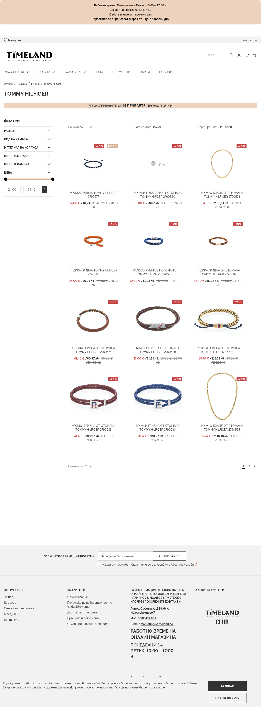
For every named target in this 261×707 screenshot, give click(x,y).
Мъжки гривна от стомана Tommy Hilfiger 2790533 (98, 450)
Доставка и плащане (82, 612)
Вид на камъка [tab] (16, 136)
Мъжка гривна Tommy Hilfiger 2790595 (98, 284)
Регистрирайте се (104, 102)
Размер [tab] (9, 128)
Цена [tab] (8, 170)
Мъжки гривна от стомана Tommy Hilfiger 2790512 (222, 367)
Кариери (10, 602)
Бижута (41, 69)
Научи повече (76, 696)
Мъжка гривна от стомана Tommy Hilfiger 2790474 (98, 367)
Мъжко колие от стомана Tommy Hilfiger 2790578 (226, 201)
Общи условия (77, 597)
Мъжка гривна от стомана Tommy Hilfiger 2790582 (222, 284)
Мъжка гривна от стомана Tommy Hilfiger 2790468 (162, 367)
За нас (8, 597)
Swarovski (68, 69)
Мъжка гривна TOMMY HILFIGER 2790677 (98, 201)
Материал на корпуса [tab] (21, 145)
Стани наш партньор (19, 608)
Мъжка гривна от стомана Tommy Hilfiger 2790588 (158, 284)
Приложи (44, 187)
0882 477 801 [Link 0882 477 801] (144, 9)
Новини (154, 69)
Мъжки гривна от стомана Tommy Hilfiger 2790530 (162, 450)
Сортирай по (206, 124)
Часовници (13, 69)
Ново (92, 69)
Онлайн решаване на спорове (88, 623)
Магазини (14, 40)
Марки (135, 69)
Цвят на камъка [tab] (16, 161)
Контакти (250, 40)
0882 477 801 (147, 618)
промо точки (160, 102)
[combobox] (220, 55)
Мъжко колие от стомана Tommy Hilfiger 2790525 (226, 450)
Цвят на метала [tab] (16, 153)
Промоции (113, 69)
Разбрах (26, 696)
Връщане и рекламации (83, 618)
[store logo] (27, 55)
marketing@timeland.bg (156, 624)
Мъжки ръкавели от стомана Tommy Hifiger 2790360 (162, 201)
